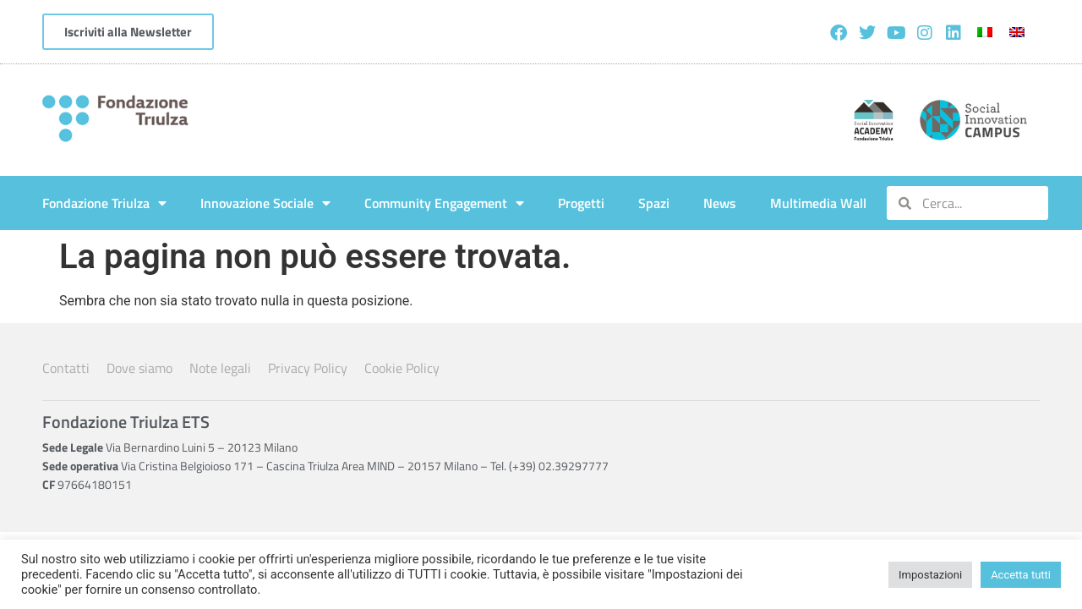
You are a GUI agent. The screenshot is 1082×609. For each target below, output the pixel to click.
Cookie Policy (402, 368)
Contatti (66, 368)
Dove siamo (139, 368)
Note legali (220, 368)
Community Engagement (444, 203)
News (719, 203)
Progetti (581, 203)
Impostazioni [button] (930, 574)
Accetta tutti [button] (1021, 574)
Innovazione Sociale (265, 203)
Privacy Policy (307, 368)
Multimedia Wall (818, 203)
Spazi (653, 203)
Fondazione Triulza (104, 203)
